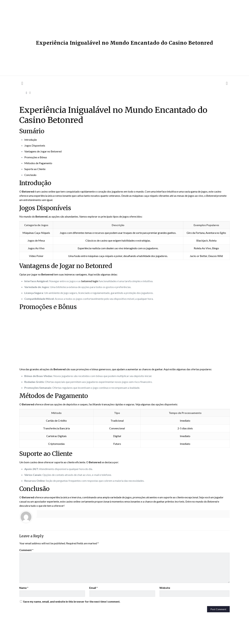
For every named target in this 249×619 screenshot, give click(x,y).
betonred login (89, 281)
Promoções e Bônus (35, 157)
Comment (26, 550)
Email (93, 587)
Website (164, 587)
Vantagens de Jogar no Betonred (43, 151)
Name (23, 587)
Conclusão (30, 174)
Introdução (30, 139)
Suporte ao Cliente (34, 169)
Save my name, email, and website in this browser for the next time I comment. (71, 601)
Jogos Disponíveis (34, 145)
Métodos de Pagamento (38, 163)
